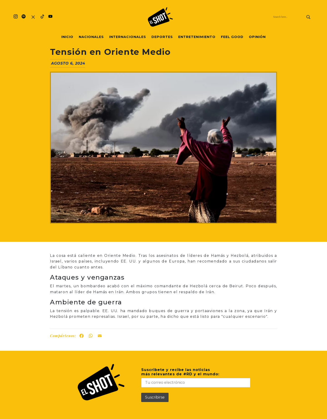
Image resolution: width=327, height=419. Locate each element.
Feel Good (232, 37)
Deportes (162, 37)
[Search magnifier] (308, 17)
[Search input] (288, 17)
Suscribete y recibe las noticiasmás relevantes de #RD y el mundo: (195, 377)
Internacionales (127, 37)
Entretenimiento (197, 37)
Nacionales (91, 37)
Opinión (257, 37)
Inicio (67, 37)
